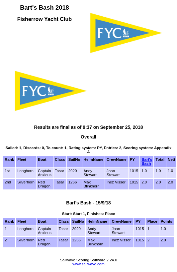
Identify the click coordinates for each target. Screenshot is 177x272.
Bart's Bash (146, 161)
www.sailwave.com (88, 264)
